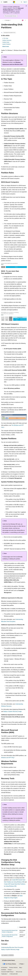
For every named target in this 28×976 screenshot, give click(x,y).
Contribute (3, 969)
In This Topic (5, 38)
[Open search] (21, 2)
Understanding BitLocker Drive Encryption (12, 947)
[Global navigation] (1, 2)
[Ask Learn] (22, 20)
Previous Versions (13, 967)
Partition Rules (5, 42)
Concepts (7, 20)
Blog (20, 967)
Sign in (25, 2)
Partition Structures (6, 40)
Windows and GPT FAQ (7, 757)
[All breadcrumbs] (2, 20)
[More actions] (25, 20)
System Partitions (6, 44)
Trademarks (4, 974)
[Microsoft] (14, 2)
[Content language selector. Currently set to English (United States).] (8, 960)
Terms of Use (19, 971)
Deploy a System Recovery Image (12, 711)
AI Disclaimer (4, 967)
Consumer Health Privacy (7, 971)
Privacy (9, 969)
